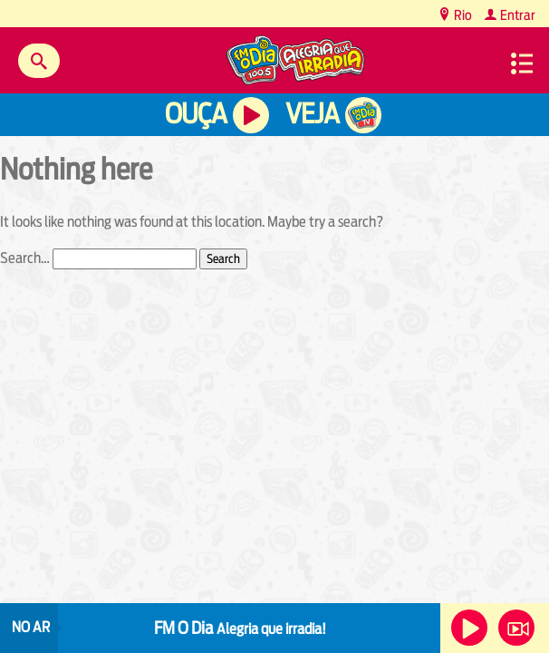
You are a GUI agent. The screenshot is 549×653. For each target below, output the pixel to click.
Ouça (195, 114)
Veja (312, 114)
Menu (522, 63)
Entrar (516, 15)
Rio (461, 15)
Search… (25, 258)
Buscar (39, 61)
